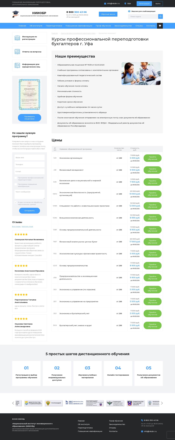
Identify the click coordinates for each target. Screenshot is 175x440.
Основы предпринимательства (73, 266)
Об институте (36, 26)
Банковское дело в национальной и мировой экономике (80, 182)
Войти (158, 4)
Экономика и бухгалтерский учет (74, 313)
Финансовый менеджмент (71, 170)
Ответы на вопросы (31, 52)
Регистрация (144, 4)
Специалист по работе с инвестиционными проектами (84, 206)
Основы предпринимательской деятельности (80, 230)
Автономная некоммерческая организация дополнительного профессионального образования (38, 427)
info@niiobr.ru (113, 3)
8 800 (76, 12)
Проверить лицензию (29, 117)
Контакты (150, 26)
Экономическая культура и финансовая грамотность (83, 254)
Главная (22, 26)
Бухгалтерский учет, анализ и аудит (75, 325)
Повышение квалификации (78, 26)
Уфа (129, 3)
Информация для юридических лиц (31, 65)
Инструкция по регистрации (29, 38)
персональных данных (27, 204)
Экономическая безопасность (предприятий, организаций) (79, 194)
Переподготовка (54, 26)
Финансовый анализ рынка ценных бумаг (78, 242)
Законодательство (123, 26)
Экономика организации (70, 158)
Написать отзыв (27, 226)
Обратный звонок (108, 14)
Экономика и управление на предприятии (78, 301)
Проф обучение (103, 26)
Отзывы (139, 26)
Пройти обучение (152, 158)
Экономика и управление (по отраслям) (77, 290)
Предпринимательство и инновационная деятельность (78, 277)
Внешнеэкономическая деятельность (76, 218)
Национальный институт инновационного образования (39, 13)
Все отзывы (16, 226)
